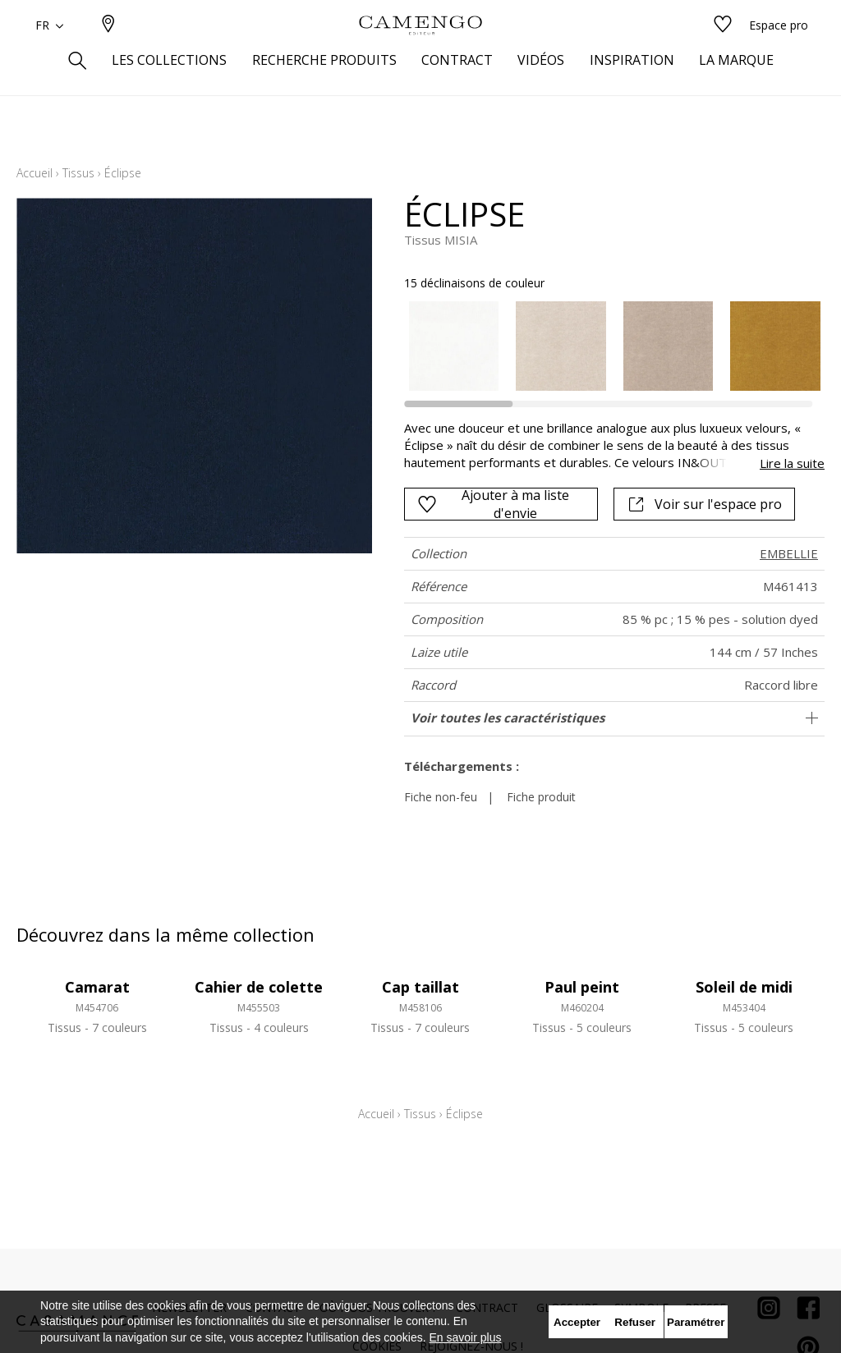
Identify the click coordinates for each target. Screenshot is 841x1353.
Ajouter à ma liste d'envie (492, 504)
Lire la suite (792, 463)
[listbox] (606, 346)
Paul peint (582, 987)
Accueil (34, 173)
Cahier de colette (259, 987)
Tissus (78, 173)
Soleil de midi (744, 987)
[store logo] (420, 51)
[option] (454, 346)
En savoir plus (466, 1337)
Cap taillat (420, 987)
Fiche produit (541, 797)
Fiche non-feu (440, 797)
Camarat (97, 987)
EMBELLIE (789, 553)
